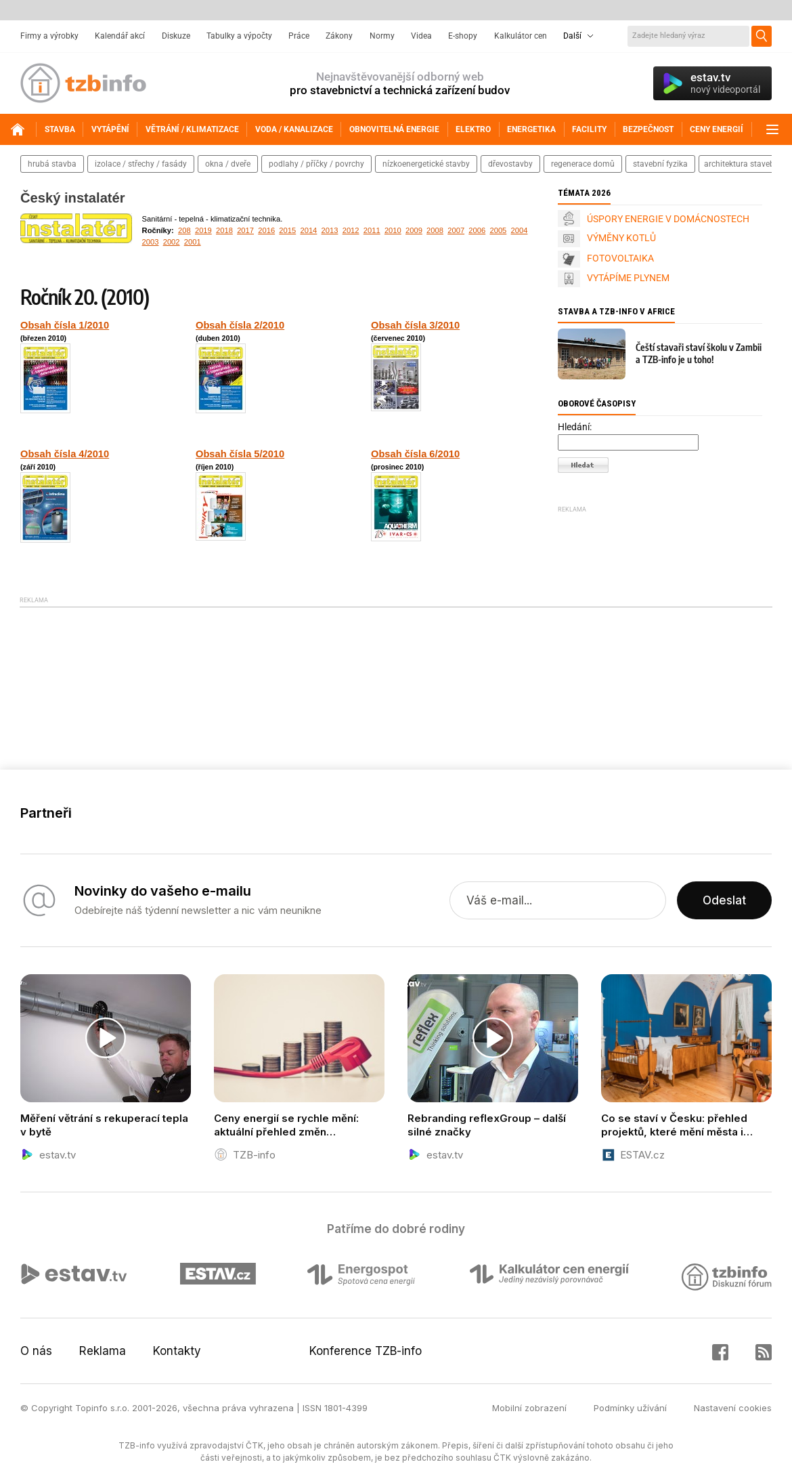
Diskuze (176, 36)
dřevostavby (510, 164)
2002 (171, 242)
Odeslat (724, 900)
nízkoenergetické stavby (426, 164)
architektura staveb (739, 164)
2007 (455, 230)
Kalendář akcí (120, 36)
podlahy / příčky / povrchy (316, 164)
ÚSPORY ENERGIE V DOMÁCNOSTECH (668, 218)
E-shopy (462, 36)
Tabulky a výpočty (239, 36)
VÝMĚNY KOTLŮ (621, 237)
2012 (351, 230)
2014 (308, 230)
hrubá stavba (52, 164)
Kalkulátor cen (520, 36)
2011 (372, 230)
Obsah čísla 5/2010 (240, 453)
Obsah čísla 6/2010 (415, 453)
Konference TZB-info (365, 1351)
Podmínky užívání (630, 1407)
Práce (298, 36)
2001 (192, 242)
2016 (266, 230)
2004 (519, 230)
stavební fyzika (660, 164)
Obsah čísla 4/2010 (64, 453)
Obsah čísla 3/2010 (415, 325)
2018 (224, 230)
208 (184, 230)
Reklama (102, 1351)
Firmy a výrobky (49, 36)
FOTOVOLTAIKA (620, 258)
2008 (434, 230)
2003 (150, 242)
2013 (330, 230)
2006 (476, 230)
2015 (287, 230)
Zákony (339, 36)
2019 (203, 230)
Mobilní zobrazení (529, 1407)
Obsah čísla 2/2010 (240, 325)
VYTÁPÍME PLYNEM (628, 277)
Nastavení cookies (733, 1407)
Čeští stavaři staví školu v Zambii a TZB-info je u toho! (699, 353)
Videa (421, 36)
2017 (245, 230)
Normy (382, 36)
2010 (392, 230)
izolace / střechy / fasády (141, 164)
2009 (413, 230)
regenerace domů (583, 164)
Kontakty (177, 1351)
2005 (497, 230)
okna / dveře (227, 164)
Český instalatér (72, 197)
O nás (36, 1351)
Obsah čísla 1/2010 (64, 325)
